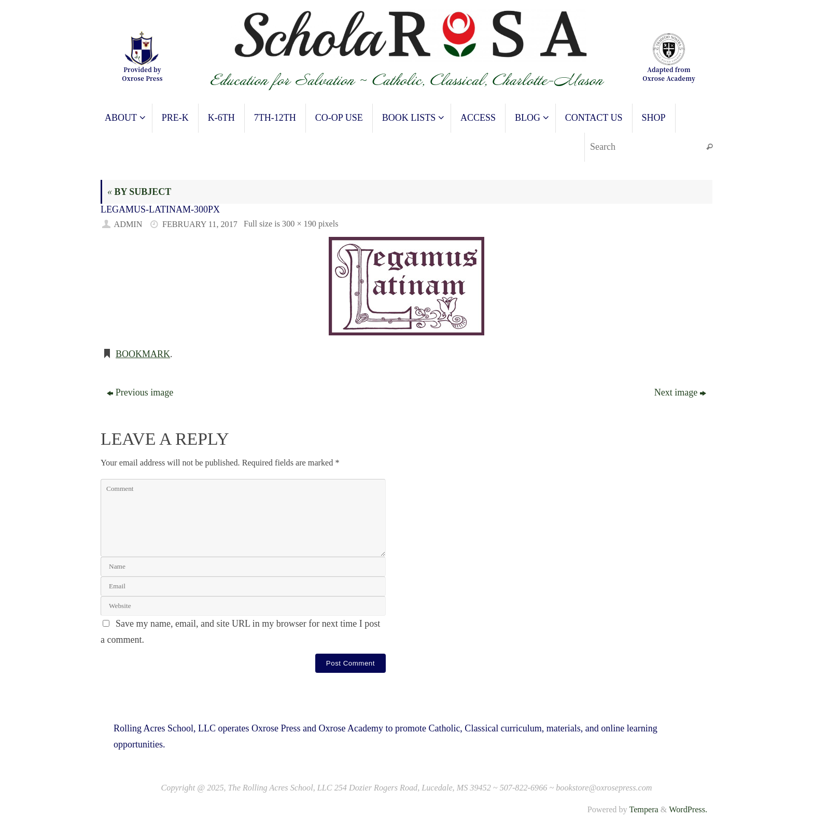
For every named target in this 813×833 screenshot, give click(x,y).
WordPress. (688, 809)
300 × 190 (299, 224)
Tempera (643, 809)
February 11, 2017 (199, 224)
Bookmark (143, 354)
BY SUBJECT (139, 192)
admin (128, 224)
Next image (680, 392)
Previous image (140, 392)
